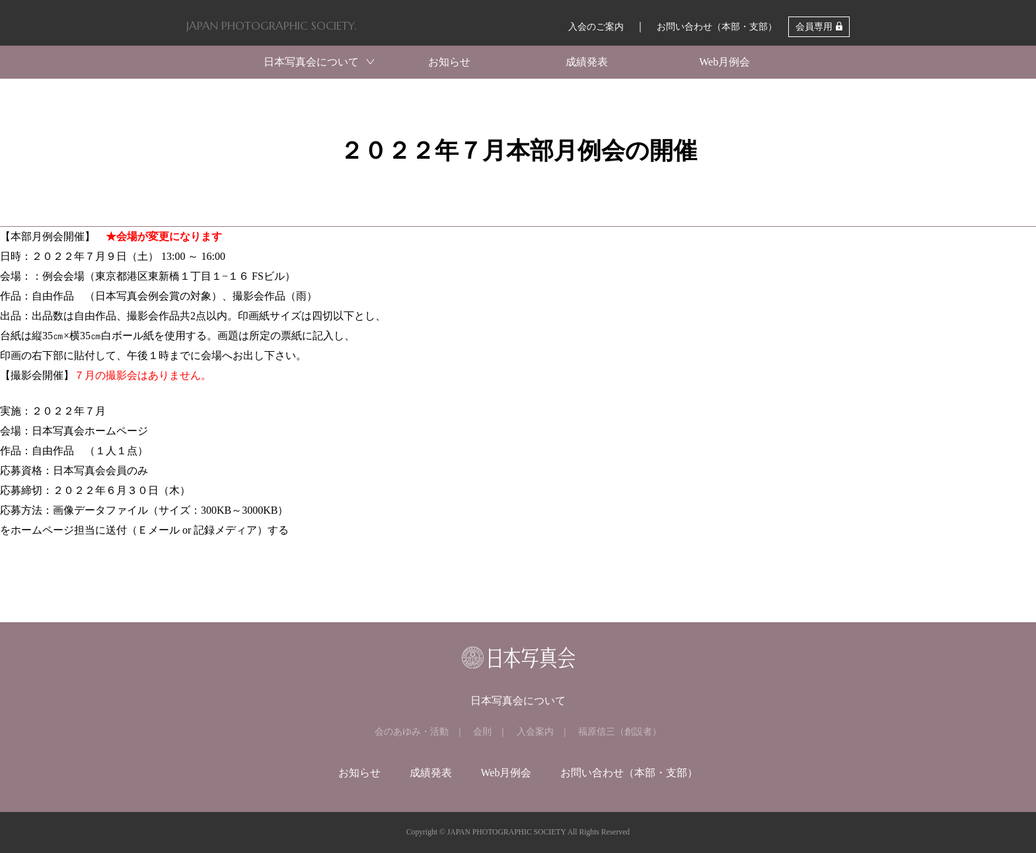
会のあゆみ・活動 (412, 732)
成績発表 (587, 61)
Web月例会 (724, 61)
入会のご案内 (596, 27)
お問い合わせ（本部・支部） (717, 27)
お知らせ (449, 61)
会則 (482, 732)
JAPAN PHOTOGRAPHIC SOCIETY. (271, 26)
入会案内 (535, 732)
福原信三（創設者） (619, 732)
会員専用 (814, 27)
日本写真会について (311, 61)
